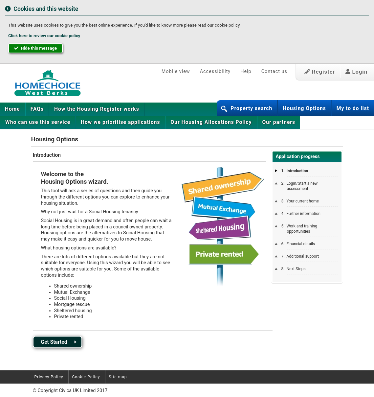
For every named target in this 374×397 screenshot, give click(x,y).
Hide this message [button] (35, 48)
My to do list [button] (353, 108)
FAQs (37, 109)
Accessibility (215, 71)
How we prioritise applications (120, 122)
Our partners (278, 122)
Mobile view (176, 71)
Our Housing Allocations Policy (211, 122)
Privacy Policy (48, 377)
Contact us (274, 71)
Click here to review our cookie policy (44, 35)
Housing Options (304, 108)
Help (245, 71)
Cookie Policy (86, 377)
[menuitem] (12, 109)
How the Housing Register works (96, 109)
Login (356, 72)
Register (319, 72)
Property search (251, 108)
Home (12, 109)
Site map (118, 377)
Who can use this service (37, 122)
